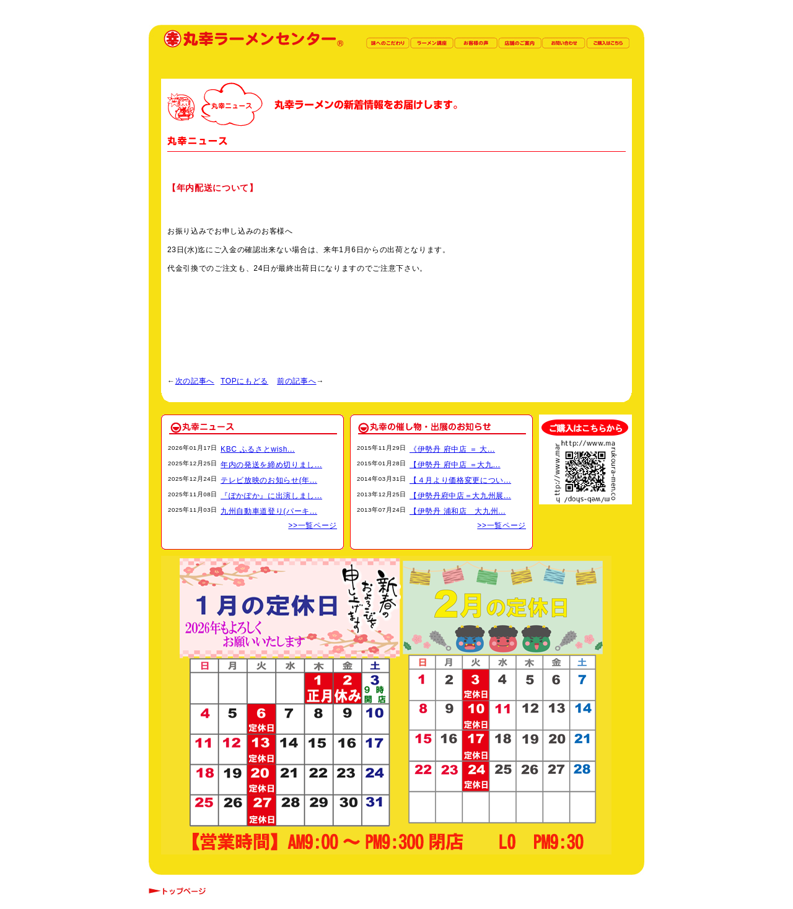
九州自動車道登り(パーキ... (269, 511)
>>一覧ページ (312, 525)
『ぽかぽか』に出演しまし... (271, 495)
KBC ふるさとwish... (258, 449)
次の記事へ (194, 381)
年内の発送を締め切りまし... (271, 464)
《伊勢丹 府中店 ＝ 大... (452, 449)
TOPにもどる (244, 381)
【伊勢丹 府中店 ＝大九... (455, 464)
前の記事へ (296, 381)
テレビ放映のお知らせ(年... (269, 480)
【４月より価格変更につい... (460, 480)
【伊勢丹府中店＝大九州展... (460, 495)
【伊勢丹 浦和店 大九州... (458, 511)
